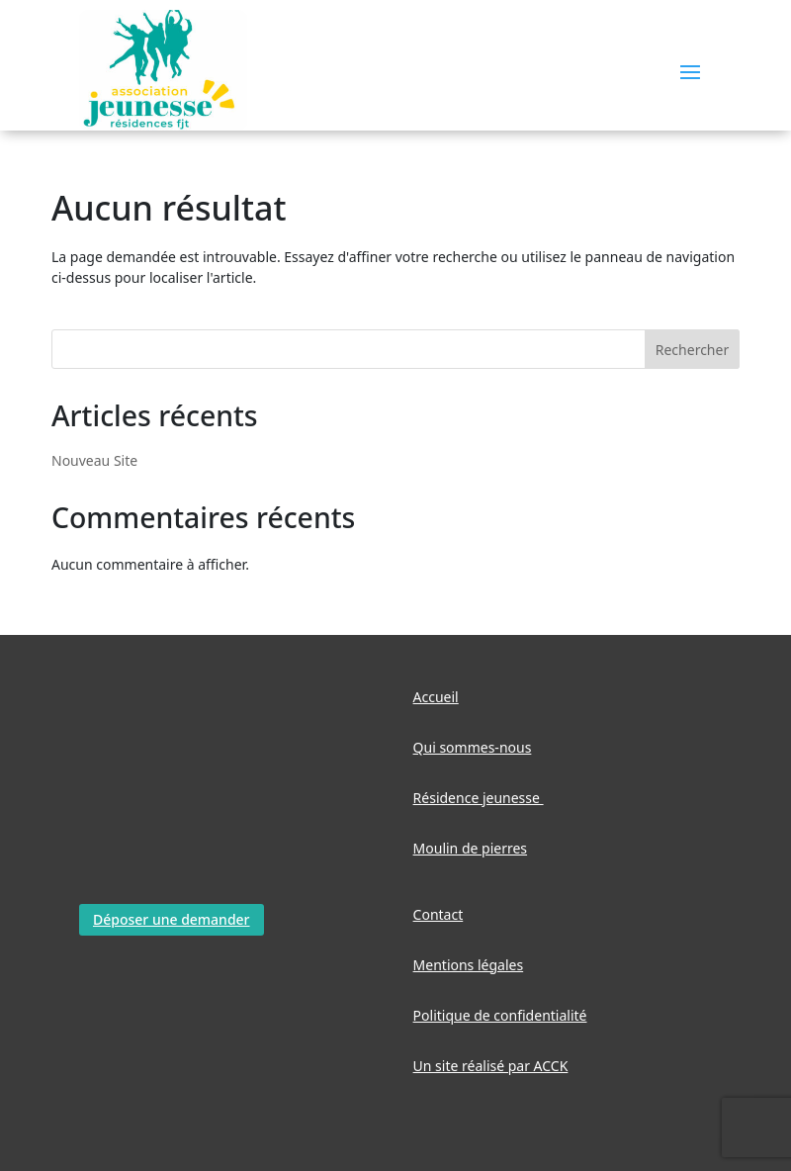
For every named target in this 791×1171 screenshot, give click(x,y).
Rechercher (692, 349)
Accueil (436, 696)
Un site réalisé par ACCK (491, 1065)
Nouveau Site (94, 460)
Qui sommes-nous (472, 747)
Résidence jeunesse (478, 797)
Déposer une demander (171, 919)
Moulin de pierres (470, 848)
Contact (438, 914)
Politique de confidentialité (500, 1015)
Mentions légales (468, 964)
